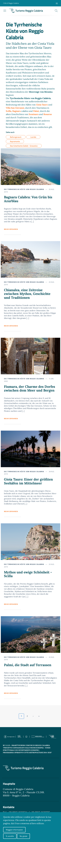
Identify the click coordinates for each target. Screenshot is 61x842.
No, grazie (23, 836)
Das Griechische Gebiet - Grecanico (23, 145)
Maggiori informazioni (14, 829)
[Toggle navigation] (4, 10)
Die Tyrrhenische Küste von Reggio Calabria (24, 189)
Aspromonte (15, 141)
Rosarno (47, 114)
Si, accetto (10, 836)
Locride (33, 137)
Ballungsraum (15, 137)
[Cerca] (56, 10)
